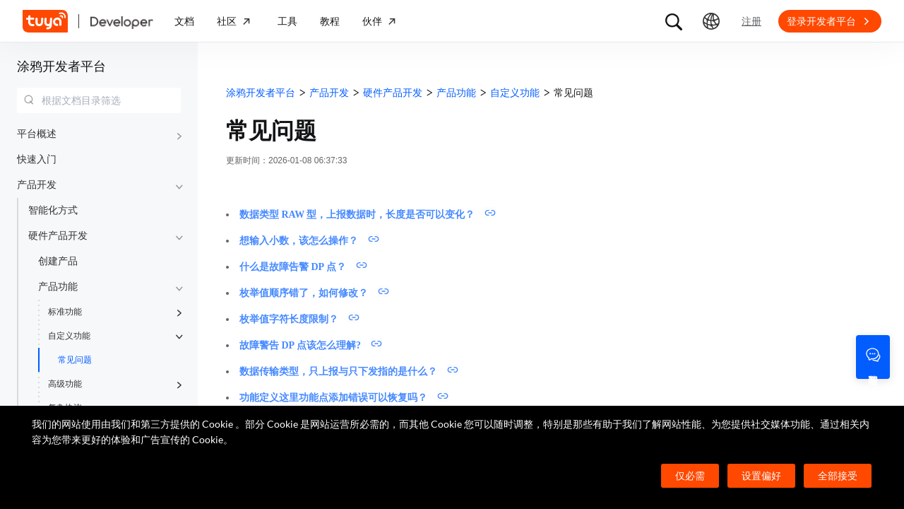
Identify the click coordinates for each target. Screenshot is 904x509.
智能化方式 (53, 210)
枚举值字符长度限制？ (288, 319)
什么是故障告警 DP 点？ (292, 267)
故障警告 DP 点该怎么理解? (300, 345)
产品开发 (36, 185)
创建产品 (58, 261)
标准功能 (65, 312)
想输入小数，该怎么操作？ (298, 240)
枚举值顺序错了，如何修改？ (303, 293)
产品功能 (58, 286)
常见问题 (75, 360)
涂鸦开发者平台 (61, 66)
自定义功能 (69, 336)
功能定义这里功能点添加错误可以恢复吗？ (333, 397)
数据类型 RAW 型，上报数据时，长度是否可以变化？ (357, 214)
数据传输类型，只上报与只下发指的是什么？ (338, 371)
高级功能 (65, 384)
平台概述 (36, 134)
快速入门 (36, 159)
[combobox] (99, 100)
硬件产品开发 (58, 235)
